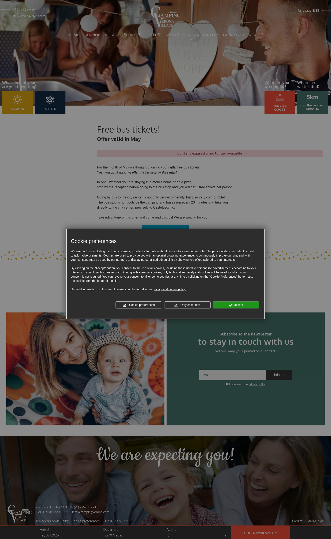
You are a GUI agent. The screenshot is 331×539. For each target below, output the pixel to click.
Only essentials (187, 305)
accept (236, 305)
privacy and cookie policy (169, 289)
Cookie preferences (139, 305)
